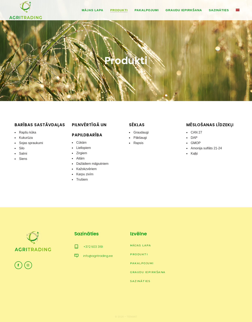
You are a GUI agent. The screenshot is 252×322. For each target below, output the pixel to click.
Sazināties (140, 281)
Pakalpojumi (142, 263)
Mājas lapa (140, 245)
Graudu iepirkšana (148, 272)
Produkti (139, 254)
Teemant (132, 316)
